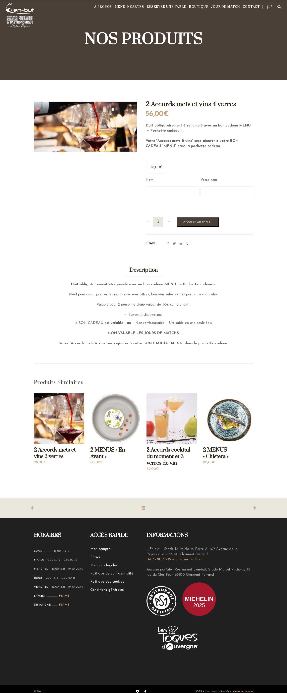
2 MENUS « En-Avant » (108, 453)
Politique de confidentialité (111, 573)
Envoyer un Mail (188, 559)
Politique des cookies (107, 582)
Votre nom (209, 180)
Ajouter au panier (197, 222)
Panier (95, 557)
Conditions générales (107, 590)
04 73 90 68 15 (158, 559)
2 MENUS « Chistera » (216, 453)
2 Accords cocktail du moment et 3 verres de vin (168, 457)
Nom (149, 180)
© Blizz (38, 691)
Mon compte (100, 549)
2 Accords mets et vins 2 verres (55, 453)
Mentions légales (104, 565)
